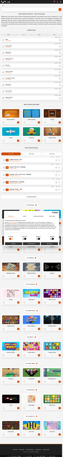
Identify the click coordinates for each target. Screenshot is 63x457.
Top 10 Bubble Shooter (30, 310)
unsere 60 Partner (13, 222)
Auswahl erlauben (31, 243)
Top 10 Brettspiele (30, 205)
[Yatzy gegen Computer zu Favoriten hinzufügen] (60, 78)
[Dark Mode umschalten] (57, 2)
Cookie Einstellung (30, 449)
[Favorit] (3, 122)
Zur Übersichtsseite (31, 196)
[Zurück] (2, 205)
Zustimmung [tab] (11, 216)
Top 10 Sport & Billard (30, 363)
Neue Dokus (52, 153)
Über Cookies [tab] (52, 216)
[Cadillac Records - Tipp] (28, 160)
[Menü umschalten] (61, 2)
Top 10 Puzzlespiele (30, 284)
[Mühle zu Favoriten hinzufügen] (60, 40)
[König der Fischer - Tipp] (28, 189)
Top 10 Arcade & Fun (30, 416)
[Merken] (56, 160)
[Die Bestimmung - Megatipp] (28, 182)
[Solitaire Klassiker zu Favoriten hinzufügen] (60, 72)
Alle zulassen (49, 243)
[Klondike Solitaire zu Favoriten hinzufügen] (60, 98)
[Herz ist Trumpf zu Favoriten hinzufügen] (60, 91)
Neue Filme (11, 153)
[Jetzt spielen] (60, 223)
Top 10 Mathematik (30, 389)
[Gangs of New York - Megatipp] (28, 167)
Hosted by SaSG (46, 449)
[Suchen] (59, 9)
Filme (24, 34)
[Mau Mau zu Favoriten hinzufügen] (60, 66)
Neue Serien (31, 153)
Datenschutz (21, 449)
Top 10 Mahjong (30, 257)
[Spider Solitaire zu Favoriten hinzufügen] (60, 46)
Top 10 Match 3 (30, 337)
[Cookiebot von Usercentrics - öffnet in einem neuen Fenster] (52, 213)
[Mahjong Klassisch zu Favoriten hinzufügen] (60, 59)
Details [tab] (24, 216)
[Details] (59, 160)
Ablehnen (14, 243)
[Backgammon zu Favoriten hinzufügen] (60, 53)
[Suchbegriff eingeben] (31, 9)
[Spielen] (18, 122)
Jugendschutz (38, 449)
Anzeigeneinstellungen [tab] (38, 216)
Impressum (15, 449)
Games (8, 34)
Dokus (54, 34)
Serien (39, 34)
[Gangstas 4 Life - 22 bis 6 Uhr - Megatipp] (28, 175)
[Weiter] (61, 205)
